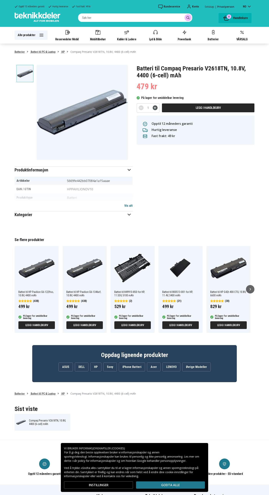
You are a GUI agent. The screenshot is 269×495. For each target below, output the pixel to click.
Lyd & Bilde (155, 35)
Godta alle (170, 485)
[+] (155, 107)
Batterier (213, 35)
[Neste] (250, 289)
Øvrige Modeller (196, 367)
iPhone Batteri (131, 367)
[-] (141, 107)
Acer (154, 367)
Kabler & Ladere (126, 35)
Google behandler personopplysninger (161, 461)
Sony (110, 367)
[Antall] (148, 108)
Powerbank (184, 35)
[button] (74, 170)
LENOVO (171, 367)
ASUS (65, 367)
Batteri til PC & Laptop (42, 51)
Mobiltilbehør (98, 35)
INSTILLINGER (98, 485)
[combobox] (135, 17)
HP (63, 51)
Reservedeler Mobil (67, 35)
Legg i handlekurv (208, 108)
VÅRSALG (242, 35)
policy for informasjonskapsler (97, 461)
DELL (81, 367)
